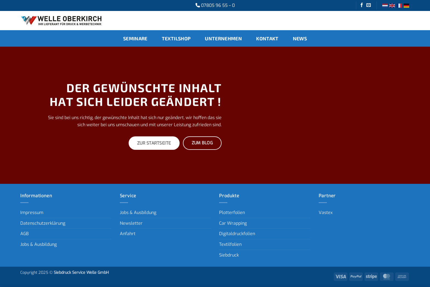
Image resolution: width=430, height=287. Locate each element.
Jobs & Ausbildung (38, 244)
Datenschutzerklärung (42, 223)
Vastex (326, 212)
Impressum (31, 212)
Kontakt (267, 38)
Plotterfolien (232, 212)
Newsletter (131, 223)
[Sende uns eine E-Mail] (368, 5)
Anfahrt (127, 234)
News (300, 38)
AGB (24, 234)
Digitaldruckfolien (237, 234)
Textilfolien (230, 244)
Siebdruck (229, 255)
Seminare (135, 38)
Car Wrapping (233, 223)
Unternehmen (223, 38)
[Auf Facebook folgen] (362, 5)
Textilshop (176, 38)
